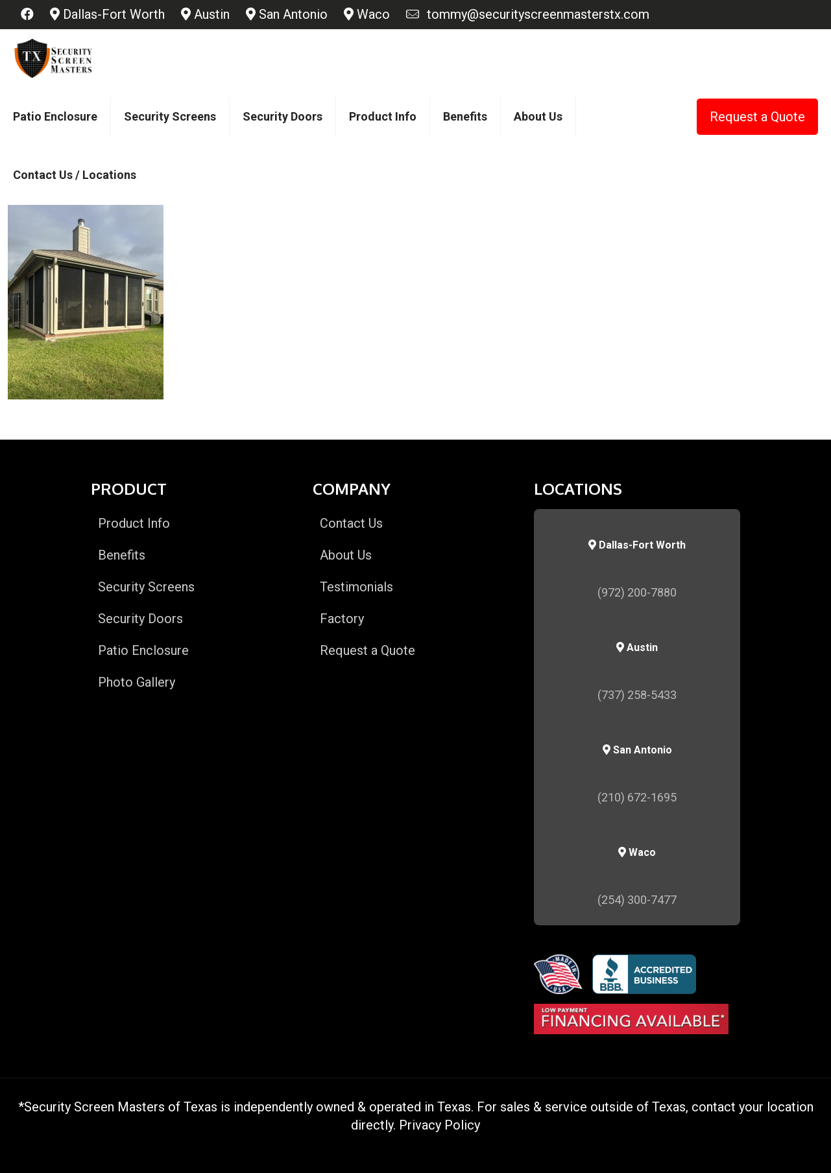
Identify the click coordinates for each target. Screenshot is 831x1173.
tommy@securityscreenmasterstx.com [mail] (534, 14)
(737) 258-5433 (637, 695)
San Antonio (287, 14)
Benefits (121, 555)
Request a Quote (757, 116)
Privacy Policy (439, 1125)
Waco (367, 14)
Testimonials (356, 587)
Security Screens (146, 587)
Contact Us (351, 523)
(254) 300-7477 (637, 899)
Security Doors (140, 618)
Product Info (134, 523)
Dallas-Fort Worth (107, 14)
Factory (342, 618)
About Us (346, 555)
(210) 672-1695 (637, 797)
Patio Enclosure (143, 650)
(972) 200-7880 (637, 592)
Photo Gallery (136, 682)
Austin (205, 14)
